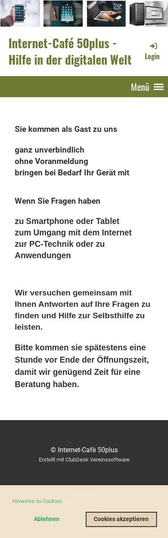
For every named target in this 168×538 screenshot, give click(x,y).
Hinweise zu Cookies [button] (37, 501)
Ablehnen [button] (47, 519)
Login (152, 51)
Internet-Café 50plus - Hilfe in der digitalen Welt (70, 51)
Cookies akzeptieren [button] (121, 519)
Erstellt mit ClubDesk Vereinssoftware (84, 459)
